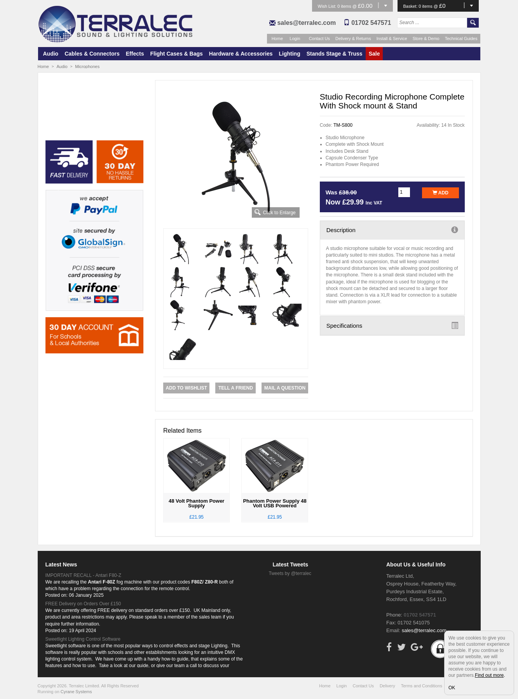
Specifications (392, 325)
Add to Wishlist (186, 388)
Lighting (289, 54)
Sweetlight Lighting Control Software (82, 639)
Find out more (489, 675)
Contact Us (319, 38)
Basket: (411, 6)
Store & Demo (426, 38)
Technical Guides (461, 38)
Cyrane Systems (76, 691)
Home (277, 38)
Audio (51, 54)
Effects (135, 54)
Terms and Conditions (421, 685)
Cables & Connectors (92, 54)
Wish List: (328, 6)
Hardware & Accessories (241, 54)
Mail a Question (284, 388)
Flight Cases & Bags (176, 54)
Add (440, 193)
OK (451, 687)
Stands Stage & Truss (335, 54)
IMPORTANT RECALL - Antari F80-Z (83, 575)
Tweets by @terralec (290, 573)
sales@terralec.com (306, 22)
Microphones (87, 66)
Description (392, 229)
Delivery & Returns (353, 38)
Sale (374, 54)
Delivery (387, 685)
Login (295, 38)
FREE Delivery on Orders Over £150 (83, 603)
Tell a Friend (235, 388)
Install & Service (392, 38)
